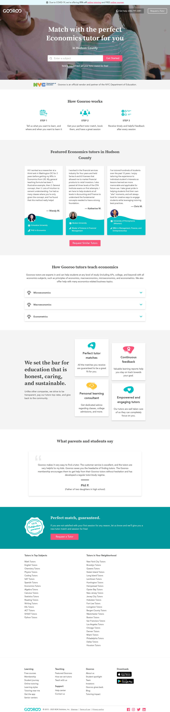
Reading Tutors (31, 600)
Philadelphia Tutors (95, 638)
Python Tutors (31, 617)
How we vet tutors (63, 677)
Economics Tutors (33, 586)
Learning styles (31, 687)
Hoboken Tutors (93, 600)
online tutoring (94, 2)
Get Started (112, 58)
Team (88, 680)
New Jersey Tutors (94, 593)
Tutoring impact (93, 694)
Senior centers (30, 697)
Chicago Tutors (93, 628)
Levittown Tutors (94, 579)
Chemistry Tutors (32, 568)
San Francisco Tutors (95, 621)
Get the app (29, 694)
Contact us (60, 694)
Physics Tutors (31, 572)
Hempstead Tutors (94, 586)
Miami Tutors (92, 635)
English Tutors (31, 565)
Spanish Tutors (31, 582)
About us (90, 673)
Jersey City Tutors (94, 596)
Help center (60, 690)
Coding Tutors (31, 575)
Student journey (31, 680)
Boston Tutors (92, 617)
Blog (88, 690)
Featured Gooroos (63, 673)
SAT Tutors (29, 579)
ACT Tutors (30, 610)
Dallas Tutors (92, 642)
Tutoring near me (32, 690)
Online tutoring (31, 683)
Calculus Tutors (31, 593)
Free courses (30, 673)
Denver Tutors (92, 631)
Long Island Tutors (94, 575)
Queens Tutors (93, 568)
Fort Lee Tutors (93, 603)
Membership (30, 677)
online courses (117, 2)
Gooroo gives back (94, 687)
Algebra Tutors (31, 589)
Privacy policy (98, 709)
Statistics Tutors (32, 596)
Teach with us (61, 680)
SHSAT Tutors (31, 614)
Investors (90, 683)
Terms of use (85, 709)
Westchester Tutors (95, 614)
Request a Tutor (157, 11)
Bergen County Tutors (96, 610)
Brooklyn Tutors (93, 565)
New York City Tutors (95, 561)
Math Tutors (30, 561)
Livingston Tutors (94, 607)
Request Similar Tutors (85, 243)
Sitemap (74, 709)
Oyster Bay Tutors (94, 589)
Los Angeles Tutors (95, 624)
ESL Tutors (29, 607)
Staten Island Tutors (95, 572)
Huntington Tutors (94, 582)
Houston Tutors (93, 645)
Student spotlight (94, 677)
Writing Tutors (31, 603)
